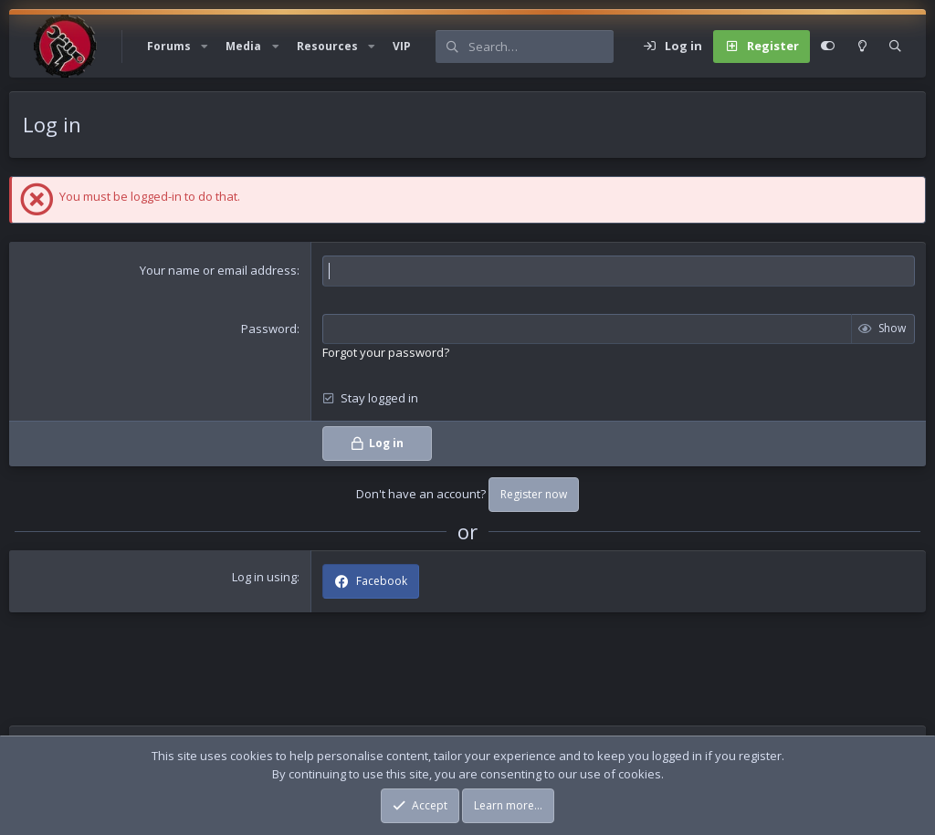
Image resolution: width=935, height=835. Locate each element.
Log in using (264, 577)
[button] (204, 46)
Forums (169, 46)
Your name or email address (218, 270)
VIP (402, 46)
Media (243, 46)
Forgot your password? (385, 352)
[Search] (540, 46)
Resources (327, 46)
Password (269, 328)
